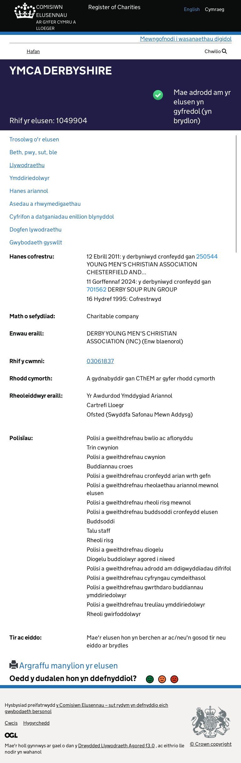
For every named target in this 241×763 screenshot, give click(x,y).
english (192, 9)
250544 (207, 256)
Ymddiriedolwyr (29, 178)
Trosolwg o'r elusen (34, 139)
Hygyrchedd (36, 723)
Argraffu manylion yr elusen (63, 665)
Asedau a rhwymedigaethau (45, 203)
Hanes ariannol (28, 190)
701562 (96, 289)
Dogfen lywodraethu (35, 229)
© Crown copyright (211, 744)
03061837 (100, 361)
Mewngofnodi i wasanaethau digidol (186, 38)
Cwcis (11, 723)
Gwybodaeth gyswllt (35, 242)
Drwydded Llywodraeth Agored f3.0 (116, 746)
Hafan (33, 51)
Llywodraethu (27, 165)
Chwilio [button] (216, 51)
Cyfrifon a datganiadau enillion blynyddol (61, 216)
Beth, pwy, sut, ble (33, 152)
